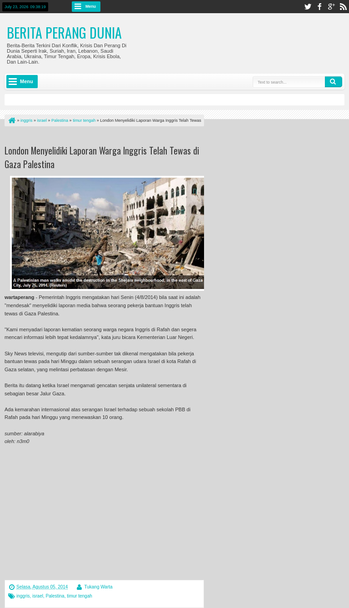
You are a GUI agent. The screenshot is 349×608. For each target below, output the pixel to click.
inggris (23, 595)
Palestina (55, 595)
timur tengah (79, 595)
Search (333, 81)
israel (37, 595)
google (331, 6)
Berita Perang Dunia (64, 32)
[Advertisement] (111, 137)
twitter (308, 6)
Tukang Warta (98, 586)
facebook (319, 6)
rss (343, 6)
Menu (90, 6)
